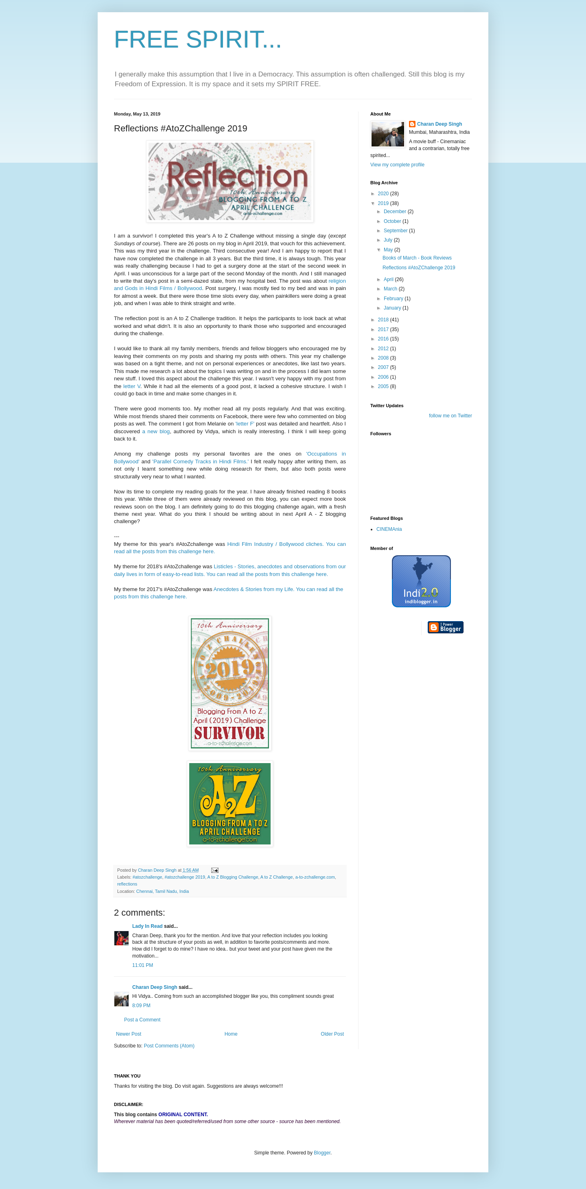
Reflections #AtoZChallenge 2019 (419, 268)
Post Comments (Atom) (169, 1046)
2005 (384, 386)
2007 (384, 367)
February (394, 298)
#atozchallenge (147, 877)
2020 (384, 193)
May (389, 250)
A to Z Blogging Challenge (233, 877)
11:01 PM (142, 965)
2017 (384, 329)
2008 (384, 358)
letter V (131, 386)
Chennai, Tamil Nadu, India (162, 891)
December (396, 211)
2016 (384, 339)
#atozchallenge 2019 (184, 877)
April (389, 279)
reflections (127, 883)
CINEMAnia (389, 529)
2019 (384, 203)
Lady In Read (147, 926)
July (389, 240)
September (396, 230)
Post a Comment (142, 1020)
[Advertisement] (402, 770)
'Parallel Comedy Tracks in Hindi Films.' (200, 461)
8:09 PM (141, 1005)
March (391, 289)
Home (231, 1034)
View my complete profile (397, 165)
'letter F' (245, 424)
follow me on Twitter (450, 416)
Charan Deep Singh (154, 987)
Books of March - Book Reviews (417, 258)
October (393, 221)
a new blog (156, 431)
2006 (384, 377)
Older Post (332, 1034)
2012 (384, 348)
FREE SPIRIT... (198, 39)
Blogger (322, 1153)
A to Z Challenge (276, 877)
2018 (384, 320)
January (393, 308)
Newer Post (128, 1034)
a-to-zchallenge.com (315, 877)
